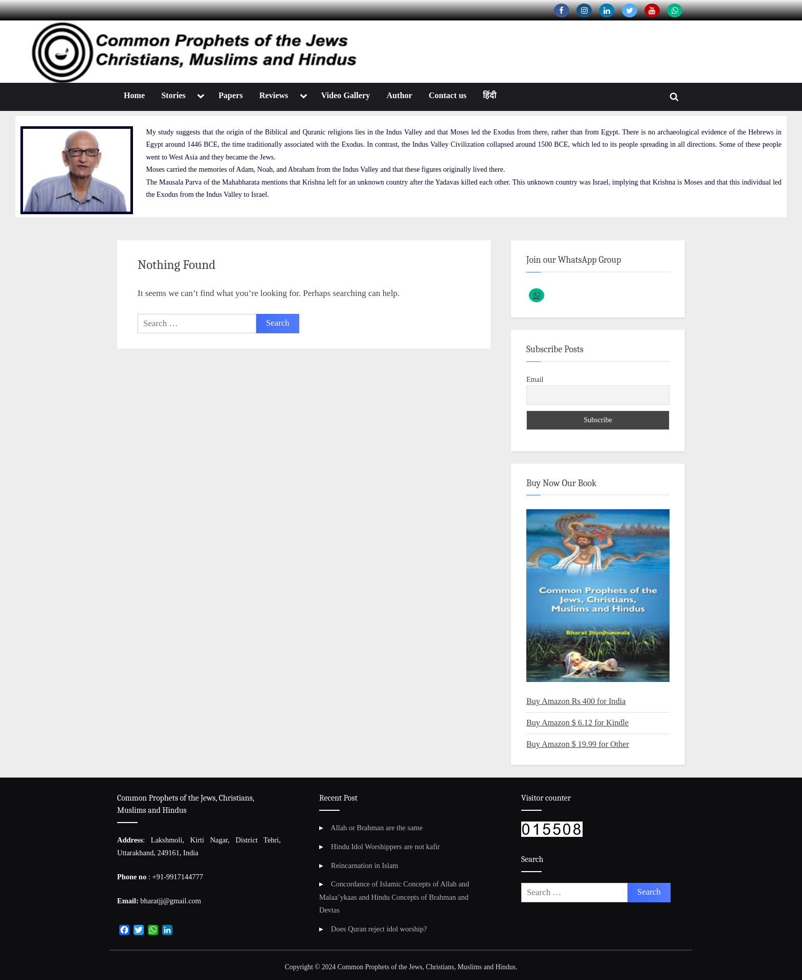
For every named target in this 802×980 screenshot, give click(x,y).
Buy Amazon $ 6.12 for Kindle (577, 722)
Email (534, 379)
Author (399, 95)
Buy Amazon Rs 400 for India (576, 701)
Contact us (447, 95)
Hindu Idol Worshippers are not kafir (385, 846)
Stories (173, 95)
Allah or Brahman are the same (376, 828)
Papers (230, 95)
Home (134, 95)
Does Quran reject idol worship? (379, 929)
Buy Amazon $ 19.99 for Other (577, 744)
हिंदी (489, 95)
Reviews (273, 95)
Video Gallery (345, 95)
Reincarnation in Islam (364, 865)
